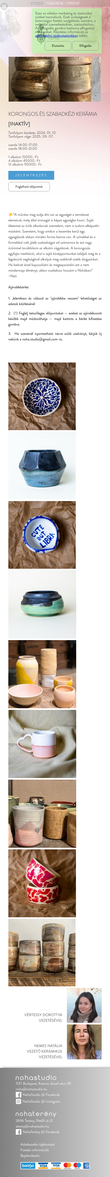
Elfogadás (85, 45)
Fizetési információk (34, 1150)
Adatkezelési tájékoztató (37, 1144)
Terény (73, 3)
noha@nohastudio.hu (31, 1089)
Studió (37, 3)
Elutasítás (58, 45)
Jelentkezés (31, 175)
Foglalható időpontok (29, 186)
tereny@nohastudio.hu (32, 1126)
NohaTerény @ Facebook (41, 1131)
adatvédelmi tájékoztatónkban (56, 35)
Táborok (55, 3)
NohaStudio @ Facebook (41, 1094)
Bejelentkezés (30, 1155)
